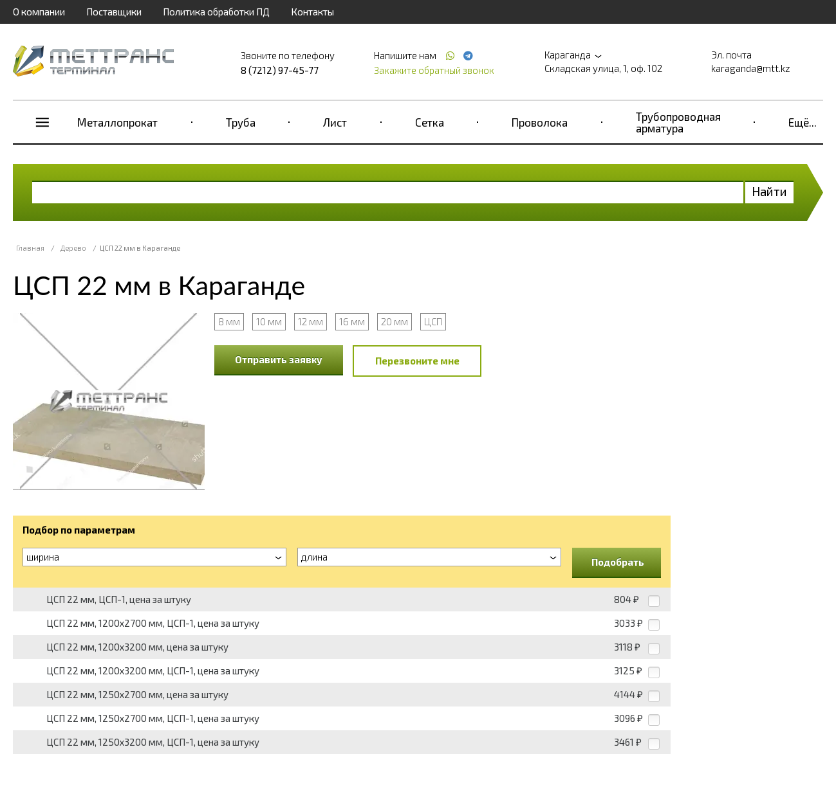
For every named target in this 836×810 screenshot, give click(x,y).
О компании (39, 11)
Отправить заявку (278, 359)
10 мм (269, 321)
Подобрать (617, 562)
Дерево (73, 248)
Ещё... (802, 122)
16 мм (352, 321)
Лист (335, 122)
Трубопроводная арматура (678, 122)
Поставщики (114, 11)
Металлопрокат (117, 122)
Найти (769, 191)
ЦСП (433, 321)
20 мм (394, 321)
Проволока (540, 122)
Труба (240, 122)
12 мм (310, 321)
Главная (30, 248)
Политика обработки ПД (216, 11)
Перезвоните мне (417, 360)
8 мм (229, 321)
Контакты (312, 11)
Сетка (429, 122)
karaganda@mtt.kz (750, 68)
